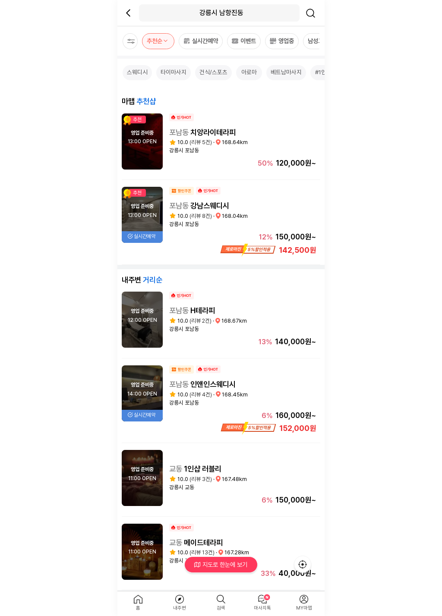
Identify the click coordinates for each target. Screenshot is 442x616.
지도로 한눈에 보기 (221, 564)
